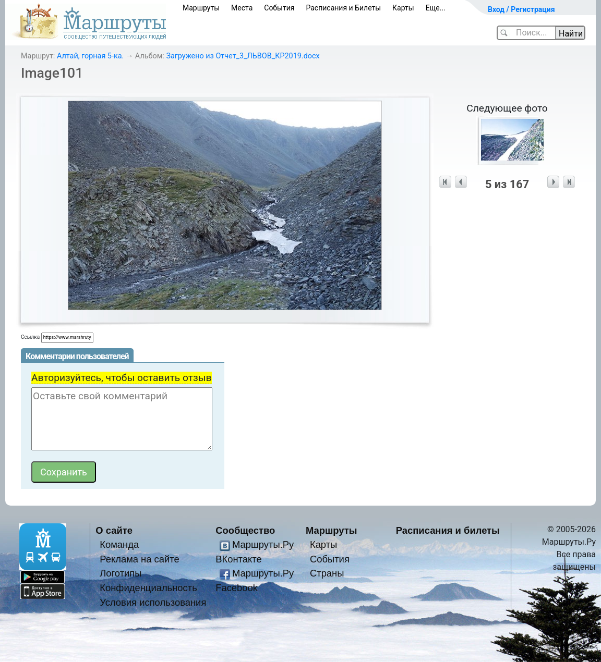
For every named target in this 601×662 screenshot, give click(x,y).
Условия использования (153, 602)
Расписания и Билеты (343, 8)
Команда (119, 544)
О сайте (114, 530)
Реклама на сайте (139, 559)
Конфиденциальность (148, 587)
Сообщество (245, 530)
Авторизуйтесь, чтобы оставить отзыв (121, 378)
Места (242, 8)
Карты (403, 8)
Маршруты (201, 8)
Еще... (436, 8)
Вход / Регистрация (521, 9)
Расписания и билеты (448, 530)
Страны (327, 573)
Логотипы (120, 573)
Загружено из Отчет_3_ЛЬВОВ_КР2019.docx (242, 56)
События (279, 8)
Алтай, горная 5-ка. (90, 56)
